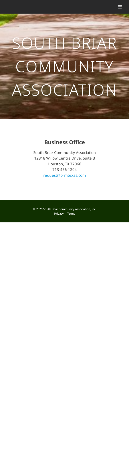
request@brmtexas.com (64, 180)
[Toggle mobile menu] (120, 6)
